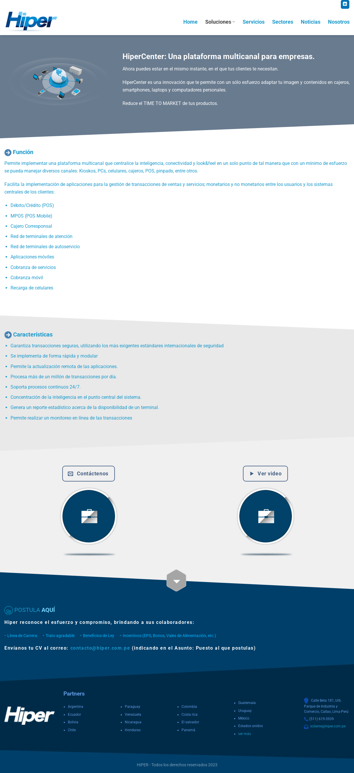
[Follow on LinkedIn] (345, 4)
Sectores (282, 22)
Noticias (310, 22)
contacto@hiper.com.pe (100, 648)
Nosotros (339, 22)
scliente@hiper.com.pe (327, 726)
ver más (244, 734)
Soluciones (220, 22)
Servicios (254, 22)
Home (190, 22)
